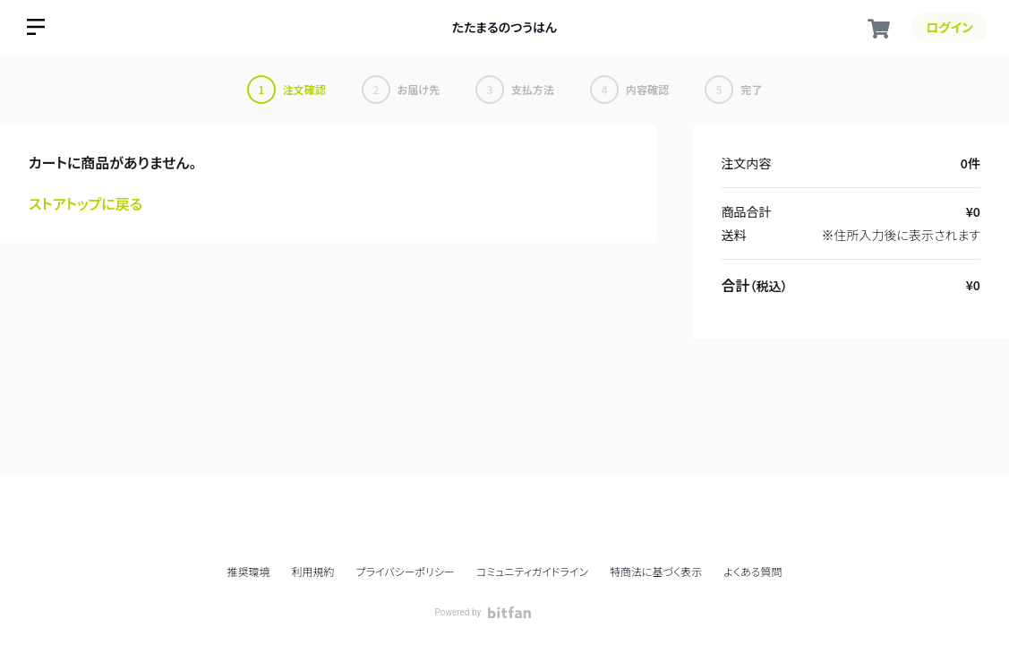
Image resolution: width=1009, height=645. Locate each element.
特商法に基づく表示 (656, 571)
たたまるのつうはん (504, 27)
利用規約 (313, 571)
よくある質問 (752, 571)
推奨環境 (248, 571)
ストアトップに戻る (85, 203)
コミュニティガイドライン (532, 571)
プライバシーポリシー (405, 571)
